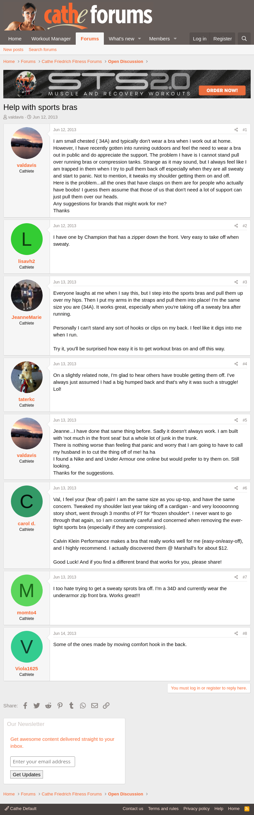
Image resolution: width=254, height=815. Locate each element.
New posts (13, 49)
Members (159, 38)
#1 (245, 129)
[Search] (244, 38)
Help (219, 808)
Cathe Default (20, 808)
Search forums (43, 49)
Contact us (133, 808)
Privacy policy (197, 808)
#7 (245, 577)
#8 (245, 633)
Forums (90, 38)
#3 (245, 282)
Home (14, 38)
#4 (245, 364)
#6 (245, 488)
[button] (139, 38)
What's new (121, 38)
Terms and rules (163, 808)
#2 (245, 226)
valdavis (16, 117)
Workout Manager (51, 38)
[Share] (236, 130)
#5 (245, 420)
